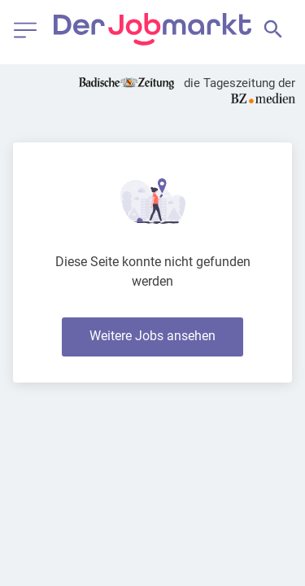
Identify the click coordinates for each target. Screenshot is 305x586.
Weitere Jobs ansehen (152, 335)
